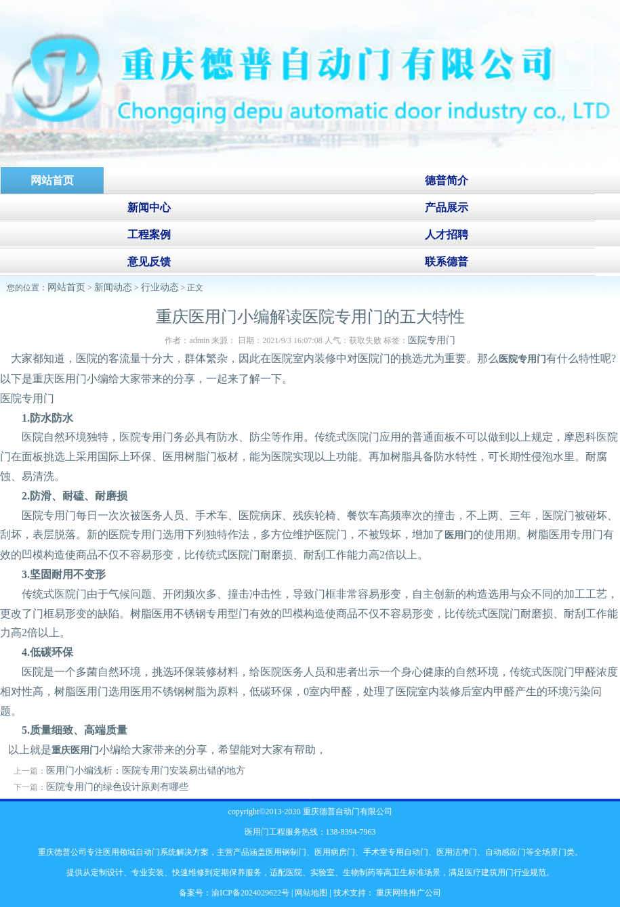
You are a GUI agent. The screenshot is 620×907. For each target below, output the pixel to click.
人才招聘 (446, 234)
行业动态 (160, 287)
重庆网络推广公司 (407, 893)
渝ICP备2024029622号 (250, 893)
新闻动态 (113, 287)
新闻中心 (149, 207)
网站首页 (66, 287)
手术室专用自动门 (395, 852)
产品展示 (446, 207)
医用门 (459, 535)
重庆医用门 (75, 750)
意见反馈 (149, 261)
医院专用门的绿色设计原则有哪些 (117, 787)
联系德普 (446, 261)
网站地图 (311, 893)
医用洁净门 (456, 852)
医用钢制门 (286, 852)
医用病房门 (334, 852)
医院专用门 (431, 340)
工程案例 (149, 234)
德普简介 (446, 180)
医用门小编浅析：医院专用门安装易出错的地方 (145, 771)
